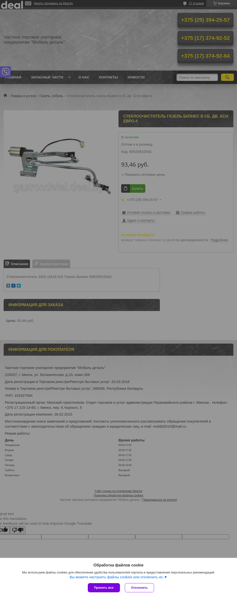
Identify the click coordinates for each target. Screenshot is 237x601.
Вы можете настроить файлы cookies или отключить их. (117, 577)
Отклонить (139, 587)
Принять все (104, 587)
